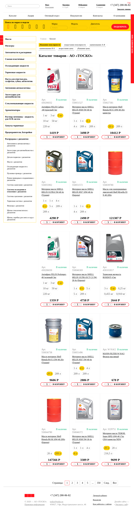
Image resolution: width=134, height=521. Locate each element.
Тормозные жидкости (15, 72)
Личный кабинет (100, 496)
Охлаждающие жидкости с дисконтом (17, 168)
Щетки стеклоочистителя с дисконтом (17, 212)
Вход (47, 5)
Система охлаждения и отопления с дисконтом (16, 191)
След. (106, 483)
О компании (119, 16)
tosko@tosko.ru (56, 502)
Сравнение (100, 5)
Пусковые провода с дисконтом (19, 173)
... (93, 483)
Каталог (13, 16)
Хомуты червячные (14, 126)
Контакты (98, 16)
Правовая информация (35, 504)
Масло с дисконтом (14, 162)
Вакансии (97, 500)
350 (98, 483)
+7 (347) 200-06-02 (120, 5)
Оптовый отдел (52, 16)
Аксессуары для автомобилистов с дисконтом (20, 151)
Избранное (83, 5)
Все (114, 483)
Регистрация (49, 7)
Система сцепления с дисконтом (19, 196)
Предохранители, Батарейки (18, 132)
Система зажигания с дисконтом (19, 185)
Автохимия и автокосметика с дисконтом (18, 145)
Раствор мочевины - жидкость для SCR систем (19, 118)
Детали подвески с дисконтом (18, 157)
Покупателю (76, 16)
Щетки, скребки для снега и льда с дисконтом (20, 219)
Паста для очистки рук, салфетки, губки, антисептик (19, 80)
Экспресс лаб (121, 504)
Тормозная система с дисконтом (19, 201)
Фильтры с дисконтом (15, 206)
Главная (43, 39)
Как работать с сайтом (102, 504)
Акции (31, 16)
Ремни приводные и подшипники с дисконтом (20, 179)
